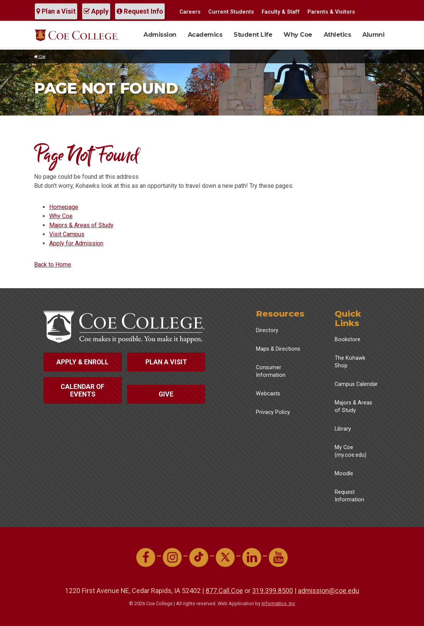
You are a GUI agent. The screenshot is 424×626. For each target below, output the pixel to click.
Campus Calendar (356, 384)
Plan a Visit (56, 11)
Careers (190, 12)
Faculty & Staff (281, 12)
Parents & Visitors (331, 12)
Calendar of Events (82, 390)
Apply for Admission (76, 243)
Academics (205, 34)
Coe (39, 56)
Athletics (337, 34)
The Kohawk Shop (350, 362)
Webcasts (268, 393)
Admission (159, 34)
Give (166, 394)
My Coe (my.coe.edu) (350, 451)
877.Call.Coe (224, 591)
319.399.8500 (272, 591)
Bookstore (347, 339)
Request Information (349, 496)
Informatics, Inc (278, 603)
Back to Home (52, 264)
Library (343, 429)
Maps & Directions (278, 349)
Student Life (253, 34)
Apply (96, 11)
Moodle (344, 473)
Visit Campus (66, 234)
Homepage (63, 207)
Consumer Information (270, 371)
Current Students (231, 12)
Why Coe (298, 34)
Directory (267, 330)
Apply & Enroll (82, 362)
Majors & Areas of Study (81, 225)
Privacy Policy (273, 412)
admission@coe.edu (328, 591)
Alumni (373, 34)
